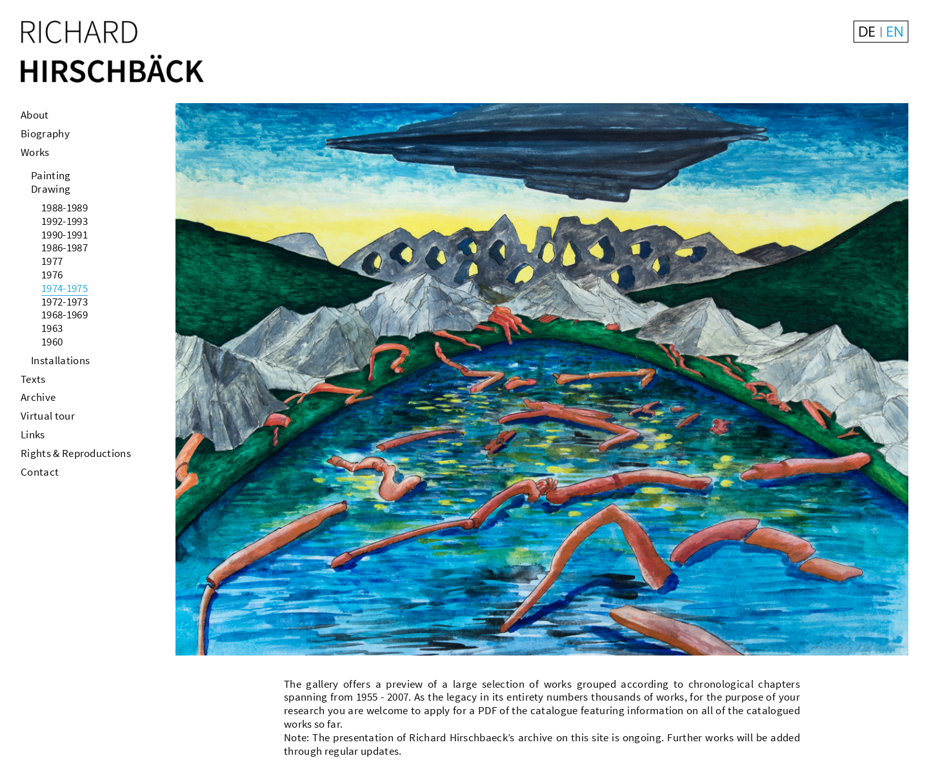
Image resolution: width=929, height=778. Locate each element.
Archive (38, 397)
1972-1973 (64, 302)
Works (35, 152)
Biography (45, 133)
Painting (51, 175)
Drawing (50, 189)
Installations (60, 360)
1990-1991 (64, 235)
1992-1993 (64, 221)
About (35, 115)
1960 (52, 342)
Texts (33, 379)
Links (33, 434)
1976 (52, 274)
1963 (52, 328)
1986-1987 (64, 247)
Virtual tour (48, 416)
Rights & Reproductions (76, 453)
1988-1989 (64, 207)
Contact (40, 472)
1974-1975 (64, 288)
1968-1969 (64, 314)
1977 (52, 261)
